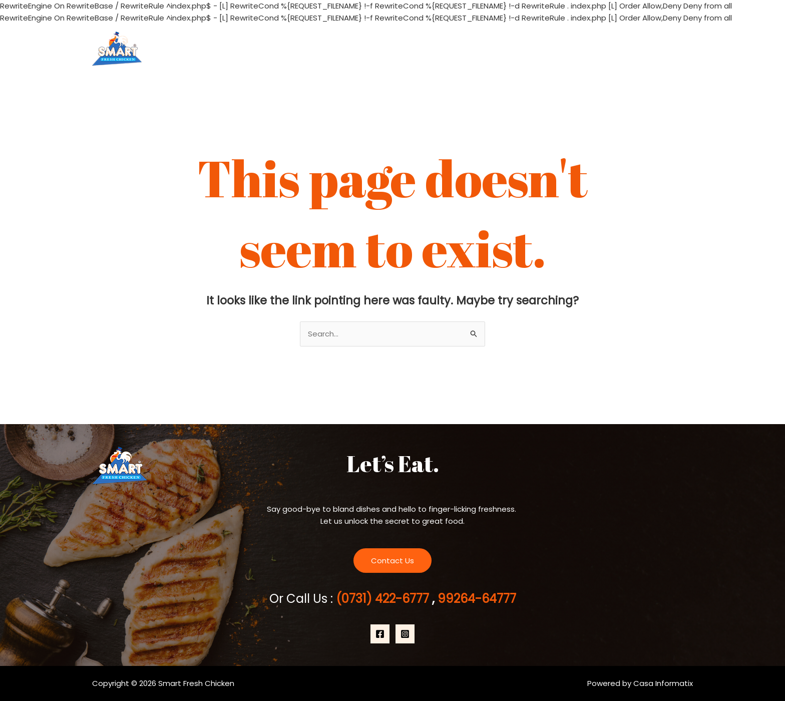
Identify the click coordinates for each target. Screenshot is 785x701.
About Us (532, 49)
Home (481, 49)
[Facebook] (379, 633)
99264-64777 (475, 598)
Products (594, 49)
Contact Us (660, 49)
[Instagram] (405, 633)
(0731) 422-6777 (384, 598)
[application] (614, 48)
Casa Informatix (663, 683)
